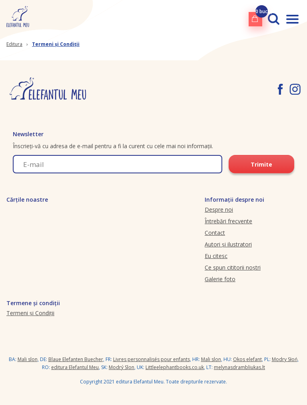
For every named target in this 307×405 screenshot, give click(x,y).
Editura (14, 44)
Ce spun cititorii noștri (233, 267)
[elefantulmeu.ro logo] (17, 19)
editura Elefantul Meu (75, 367)
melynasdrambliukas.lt (239, 367)
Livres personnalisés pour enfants (151, 359)
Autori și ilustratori (228, 244)
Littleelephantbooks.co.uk (175, 367)
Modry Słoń (284, 359)
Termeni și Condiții (56, 44)
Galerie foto (220, 279)
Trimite (261, 164)
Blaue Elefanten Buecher (75, 359)
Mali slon (28, 359)
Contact (215, 232)
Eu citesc (216, 256)
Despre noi (219, 209)
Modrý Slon (121, 367)
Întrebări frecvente (228, 221)
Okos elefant (247, 359)
